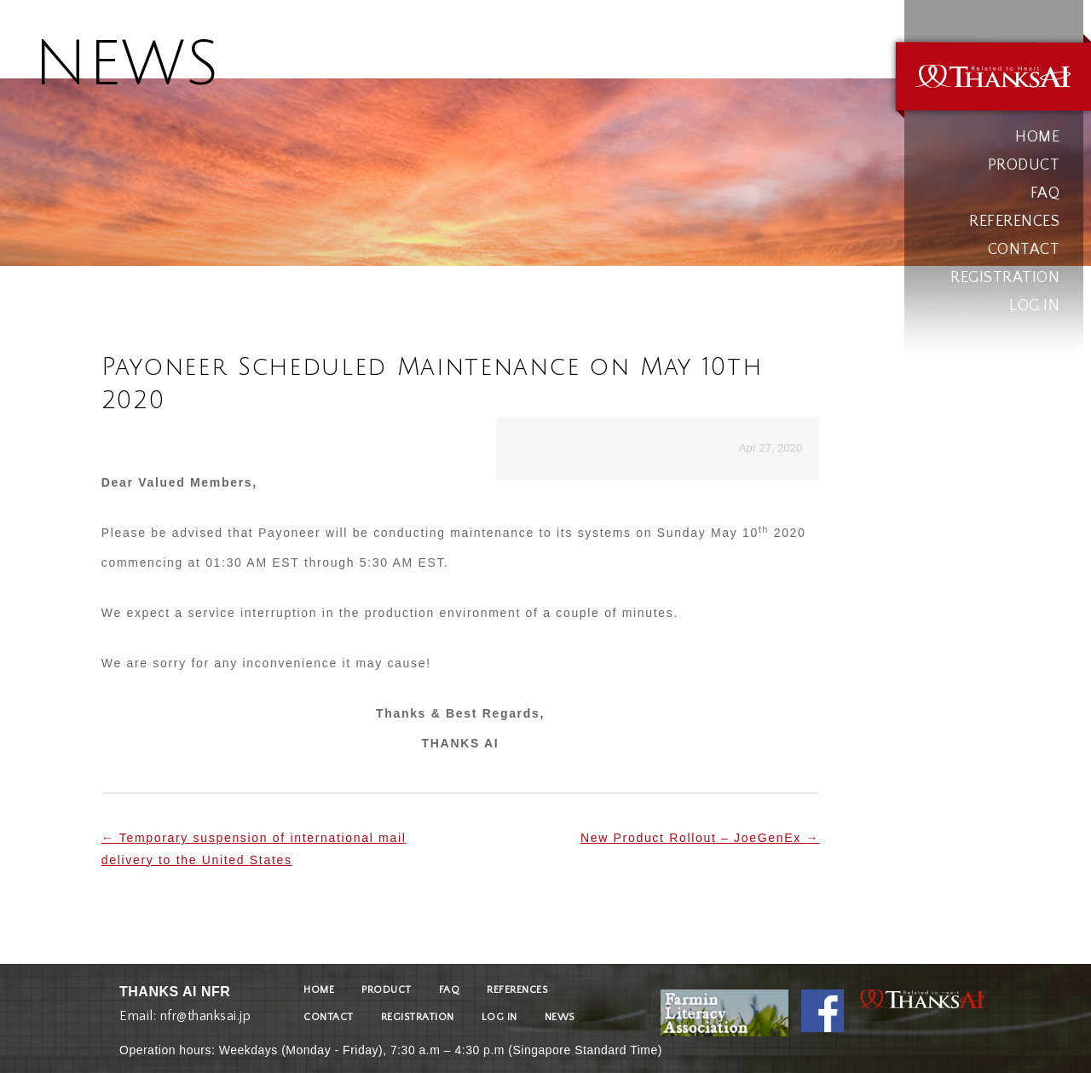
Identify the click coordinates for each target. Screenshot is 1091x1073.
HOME (1037, 137)
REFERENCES (1014, 221)
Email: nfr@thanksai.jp (185, 1012)
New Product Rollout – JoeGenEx (699, 838)
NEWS (559, 1017)
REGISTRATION (1004, 277)
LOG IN (1034, 305)
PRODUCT (1024, 165)
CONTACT (1024, 249)
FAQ (1045, 193)
